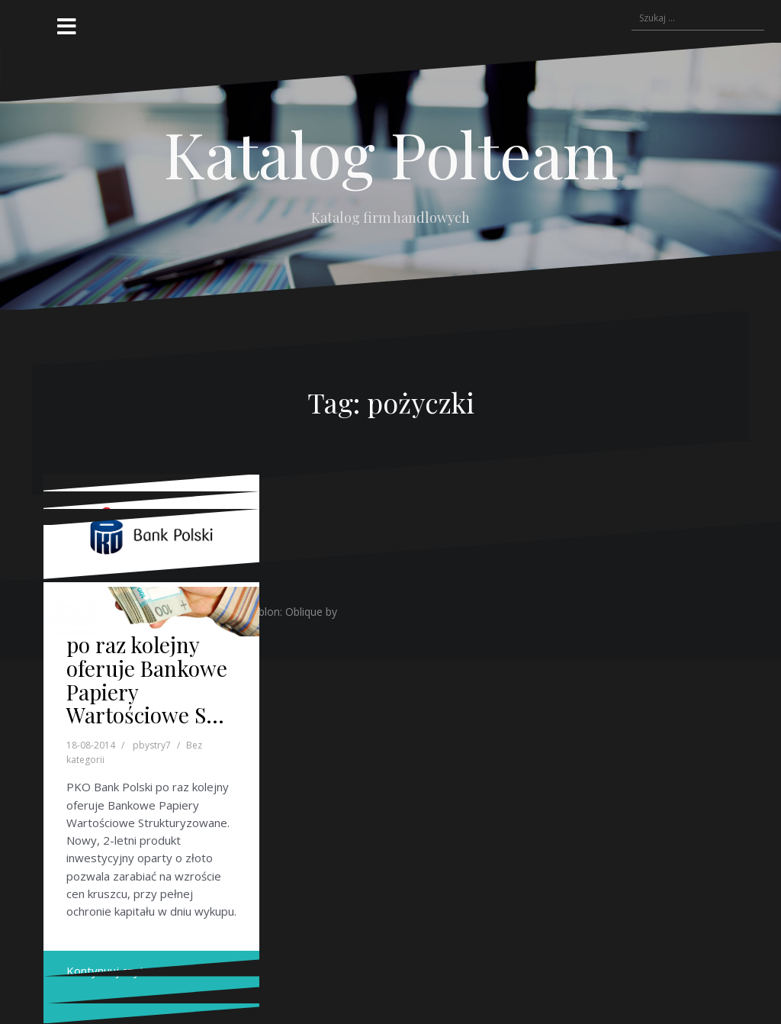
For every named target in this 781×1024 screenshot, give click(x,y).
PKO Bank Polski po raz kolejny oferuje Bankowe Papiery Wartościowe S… (146, 668)
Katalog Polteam (391, 153)
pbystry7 (152, 745)
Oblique (304, 611)
